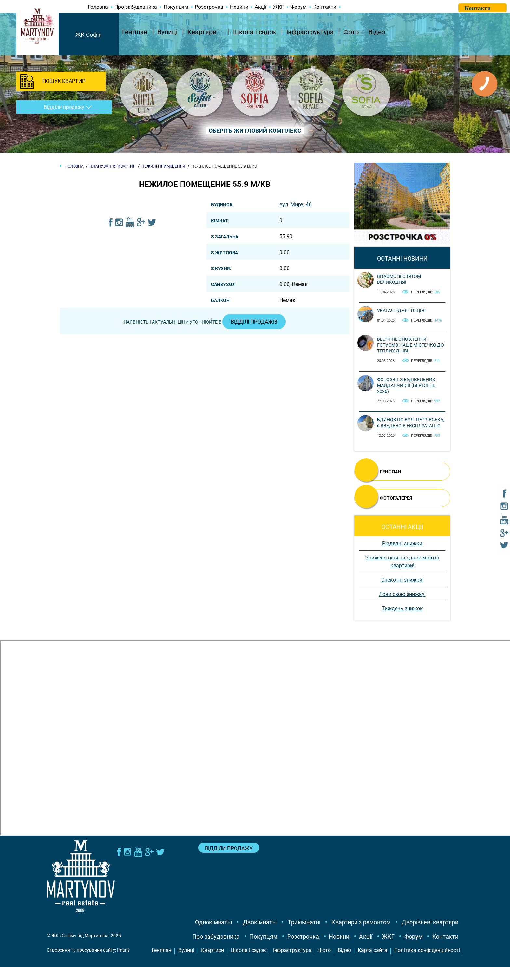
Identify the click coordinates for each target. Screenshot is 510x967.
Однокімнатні (213, 922)
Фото (351, 32)
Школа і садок (254, 32)
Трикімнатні (304, 922)
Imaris (123, 950)
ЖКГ (278, 7)
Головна (98, 7)
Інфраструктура (310, 32)
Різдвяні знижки (402, 543)
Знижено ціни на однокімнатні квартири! (402, 562)
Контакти (324, 7)
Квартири (202, 32)
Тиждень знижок (402, 608)
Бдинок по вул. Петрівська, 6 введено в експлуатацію (410, 422)
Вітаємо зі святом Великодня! (399, 279)
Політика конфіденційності (427, 950)
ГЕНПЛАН (390, 471)
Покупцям (176, 7)
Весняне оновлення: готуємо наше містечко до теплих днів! (410, 345)
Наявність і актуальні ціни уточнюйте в (205, 322)
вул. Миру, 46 (295, 204)
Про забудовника (135, 7)
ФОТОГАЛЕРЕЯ (396, 498)
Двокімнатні (260, 922)
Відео (377, 32)
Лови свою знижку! (402, 594)
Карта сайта (372, 950)
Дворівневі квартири (430, 922)
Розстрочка (209, 7)
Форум (298, 7)
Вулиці (167, 32)
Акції (260, 7)
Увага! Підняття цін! (401, 310)
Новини (239, 7)
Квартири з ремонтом (361, 922)
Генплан (135, 32)
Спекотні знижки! (402, 580)
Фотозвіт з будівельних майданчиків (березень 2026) (406, 385)
